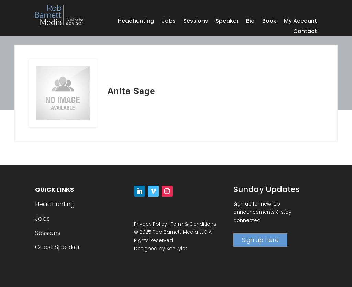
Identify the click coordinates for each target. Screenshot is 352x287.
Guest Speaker (57, 247)
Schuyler (176, 248)
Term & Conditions (193, 224)
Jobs (169, 22)
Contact (305, 32)
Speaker (227, 22)
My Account (300, 22)
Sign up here (260, 240)
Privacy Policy (150, 224)
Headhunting (136, 22)
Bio (250, 22)
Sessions (195, 22)
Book (269, 22)
